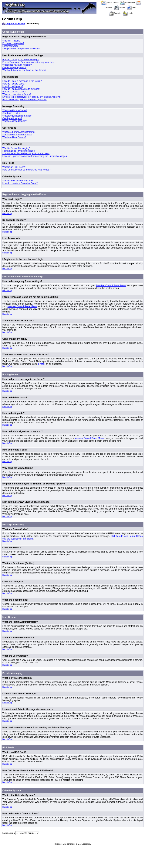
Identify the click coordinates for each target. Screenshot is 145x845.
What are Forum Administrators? (18, 132)
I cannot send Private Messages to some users (25, 153)
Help (131, 7)
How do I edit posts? (12, 86)
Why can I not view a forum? (16, 94)
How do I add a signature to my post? (21, 89)
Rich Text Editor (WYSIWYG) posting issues (24, 99)
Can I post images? (12, 118)
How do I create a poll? (14, 91)
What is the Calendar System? (17, 180)
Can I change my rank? (14, 67)
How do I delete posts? (13, 83)
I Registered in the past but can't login (21, 48)
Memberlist (127, 3)
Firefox (41, 364)
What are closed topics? (14, 121)
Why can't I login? (11, 40)
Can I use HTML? (11, 113)
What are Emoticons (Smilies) (17, 115)
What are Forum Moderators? (17, 134)
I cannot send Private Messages (18, 151)
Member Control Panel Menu (111, 285)
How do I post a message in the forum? (22, 81)
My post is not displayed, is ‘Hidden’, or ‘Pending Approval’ (31, 97)
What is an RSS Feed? (13, 167)
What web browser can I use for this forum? (24, 70)
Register (115, 13)
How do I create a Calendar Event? (20, 183)
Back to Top (7, 214)
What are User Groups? (14, 137)
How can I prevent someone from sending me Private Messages (34, 156)
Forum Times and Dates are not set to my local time (28, 62)
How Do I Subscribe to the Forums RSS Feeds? (26, 169)
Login (128, 13)
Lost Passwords (10, 46)
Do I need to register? (13, 43)
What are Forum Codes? (14, 110)
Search (119, 7)
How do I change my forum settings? (20, 59)
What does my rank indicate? (17, 65)
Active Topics (110, 3)
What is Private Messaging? (16, 148)
